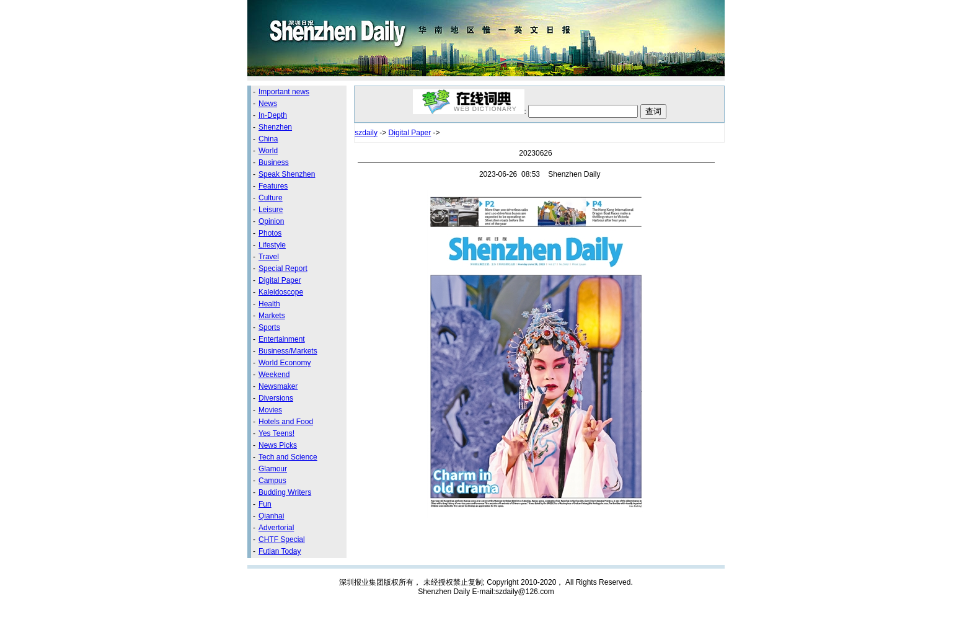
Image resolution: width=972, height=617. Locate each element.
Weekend (273, 374)
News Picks (277, 445)
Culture (270, 197)
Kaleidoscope (280, 292)
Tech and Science (287, 457)
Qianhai (271, 516)
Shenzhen (275, 127)
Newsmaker (278, 386)
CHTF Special (281, 539)
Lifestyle (272, 245)
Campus (272, 480)
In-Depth (272, 115)
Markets (271, 315)
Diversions (275, 398)
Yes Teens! (276, 433)
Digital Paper (279, 280)
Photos (269, 233)
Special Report (282, 268)
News (267, 103)
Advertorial (276, 527)
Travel (268, 256)
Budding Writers (284, 492)
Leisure (270, 209)
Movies (270, 410)
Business (273, 162)
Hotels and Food (285, 421)
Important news (283, 91)
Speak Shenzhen (286, 174)
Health (269, 304)
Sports (269, 327)
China (268, 139)
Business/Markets (287, 351)
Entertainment (281, 339)
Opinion (271, 221)
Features (273, 186)
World (268, 150)
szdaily (366, 132)
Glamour (272, 468)
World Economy (284, 362)
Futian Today (279, 551)
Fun (265, 504)
